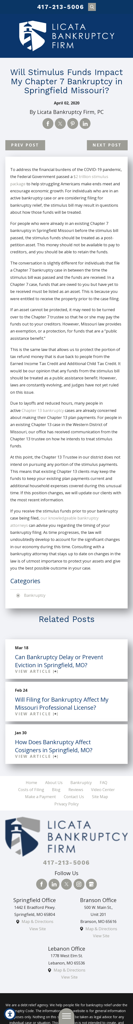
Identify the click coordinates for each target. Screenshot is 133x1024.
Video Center (103, 789)
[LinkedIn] (54, 884)
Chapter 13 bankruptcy (43, 410)
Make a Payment (40, 796)
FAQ (103, 782)
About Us (54, 782)
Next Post (107, 145)
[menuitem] (31, 782)
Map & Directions (37, 921)
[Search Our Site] (92, 7)
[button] (10, 1014)
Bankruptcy (34, 595)
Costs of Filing (31, 789)
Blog (56, 789)
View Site (37, 928)
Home (31, 782)
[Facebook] (41, 884)
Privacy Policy (66, 804)
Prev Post (25, 145)
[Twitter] (66, 884)
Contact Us (74, 796)
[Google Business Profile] (91, 884)
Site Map (100, 796)
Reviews (75, 789)
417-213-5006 (60, 6)
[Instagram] (79, 884)
